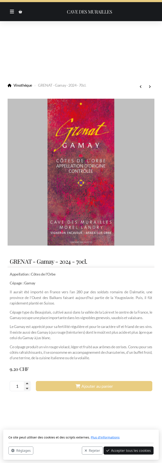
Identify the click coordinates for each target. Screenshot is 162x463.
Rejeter (92, 450)
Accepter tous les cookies (128, 450)
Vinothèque (23, 85)
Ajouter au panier (94, 386)
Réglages (21, 450)
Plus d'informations (105, 437)
